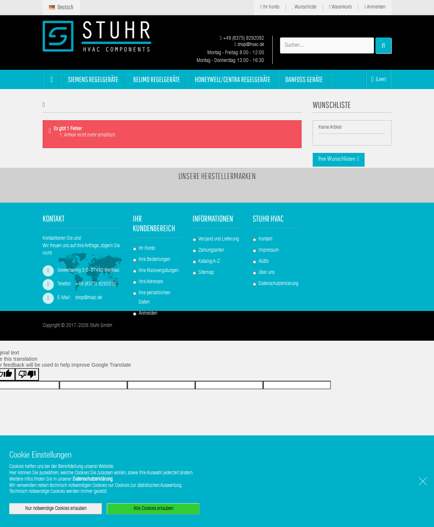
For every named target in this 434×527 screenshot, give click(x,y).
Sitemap (206, 289)
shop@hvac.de (249, 45)
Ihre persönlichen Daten (154, 315)
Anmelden (374, 7)
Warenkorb (340, 7)
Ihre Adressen (151, 299)
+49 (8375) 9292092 (242, 38)
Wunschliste (304, 7)
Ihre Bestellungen (154, 277)
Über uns (266, 289)
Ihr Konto (269, 7)
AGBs (264, 278)
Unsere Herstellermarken (217, 193)
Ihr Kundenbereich (154, 240)
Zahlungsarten (211, 267)
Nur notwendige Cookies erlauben (55, 508)
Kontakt (265, 256)
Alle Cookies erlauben (153, 508)
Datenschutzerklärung (278, 301)
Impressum (269, 267)
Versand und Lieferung (218, 256)
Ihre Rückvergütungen (158, 288)
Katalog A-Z (209, 278)
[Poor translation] (27, 417)
